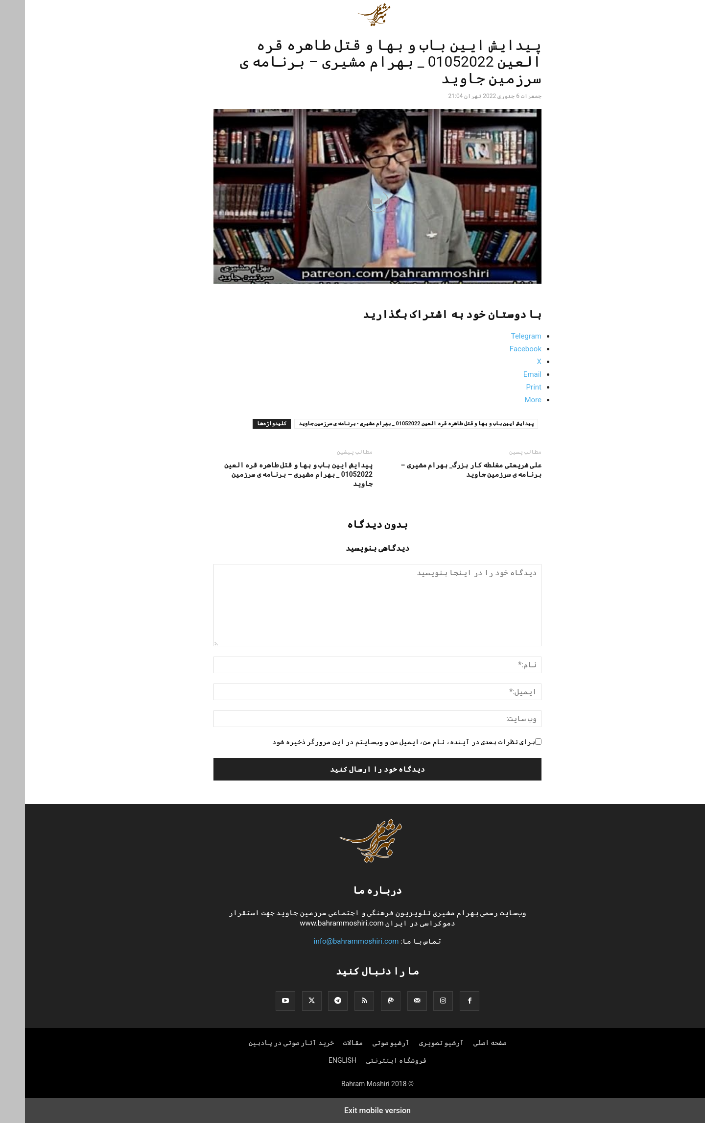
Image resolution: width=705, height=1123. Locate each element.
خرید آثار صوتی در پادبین (266, 1043)
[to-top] (693, 1106)
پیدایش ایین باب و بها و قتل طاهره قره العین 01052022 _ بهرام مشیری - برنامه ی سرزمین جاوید (391, 423)
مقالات (328, 1043)
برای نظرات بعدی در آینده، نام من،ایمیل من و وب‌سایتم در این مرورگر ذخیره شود (378, 742)
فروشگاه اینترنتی (371, 1060)
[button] (503, 14)
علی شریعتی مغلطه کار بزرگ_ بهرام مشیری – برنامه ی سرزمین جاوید (446, 469)
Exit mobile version (352, 1110)
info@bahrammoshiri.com (331, 941)
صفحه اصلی (464, 1043)
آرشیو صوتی (366, 1043)
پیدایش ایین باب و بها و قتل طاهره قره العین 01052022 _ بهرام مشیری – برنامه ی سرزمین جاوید (273, 474)
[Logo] (352, 860)
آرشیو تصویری (416, 1043)
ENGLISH (317, 1060)
